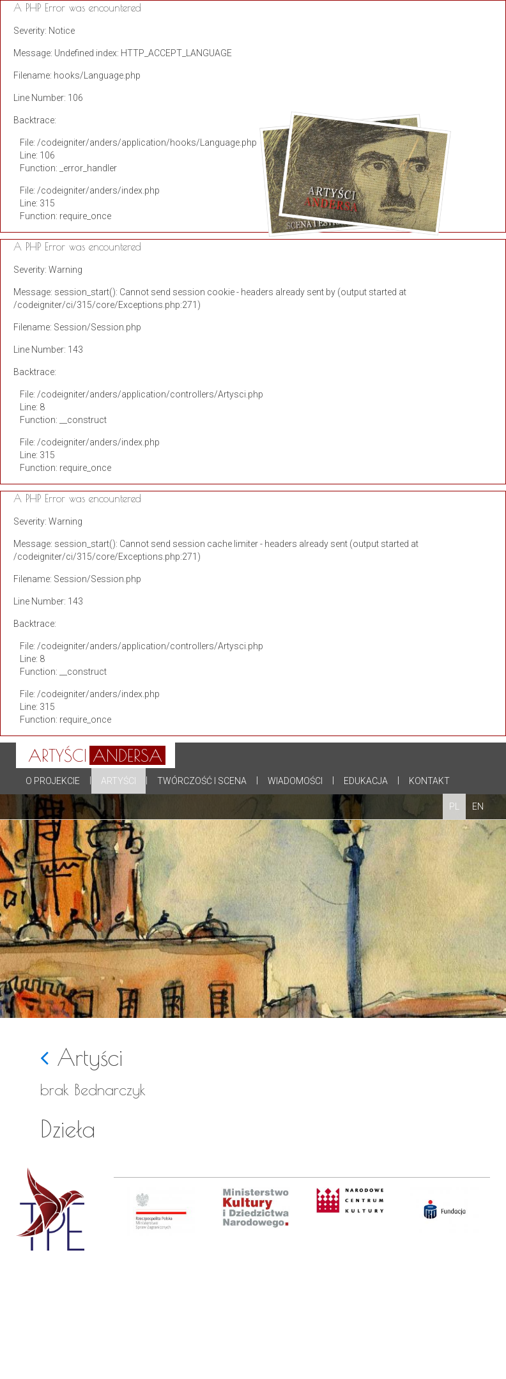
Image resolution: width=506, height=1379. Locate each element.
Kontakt (429, 781)
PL (454, 806)
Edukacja (366, 781)
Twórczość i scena (202, 781)
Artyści (118, 781)
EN (478, 806)
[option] (160, 1283)
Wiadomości (295, 781)
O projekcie (53, 781)
